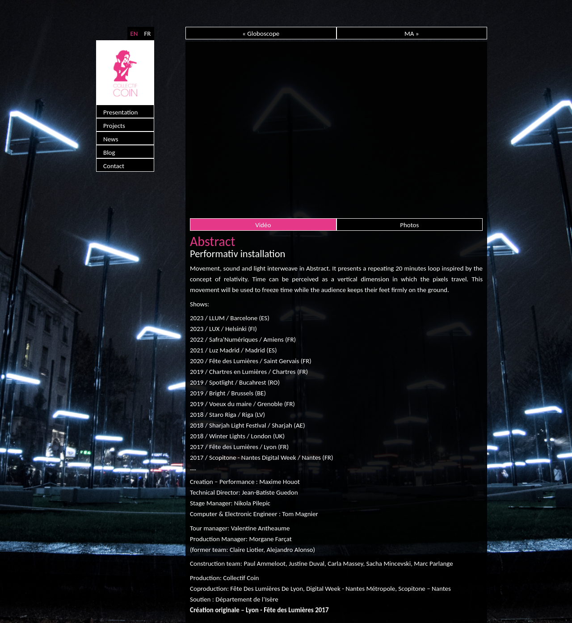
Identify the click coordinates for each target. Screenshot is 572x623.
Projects (114, 126)
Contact (113, 166)
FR (147, 34)
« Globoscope (260, 34)
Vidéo (263, 225)
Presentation (120, 112)
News (110, 139)
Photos (409, 225)
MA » (411, 34)
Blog (109, 152)
